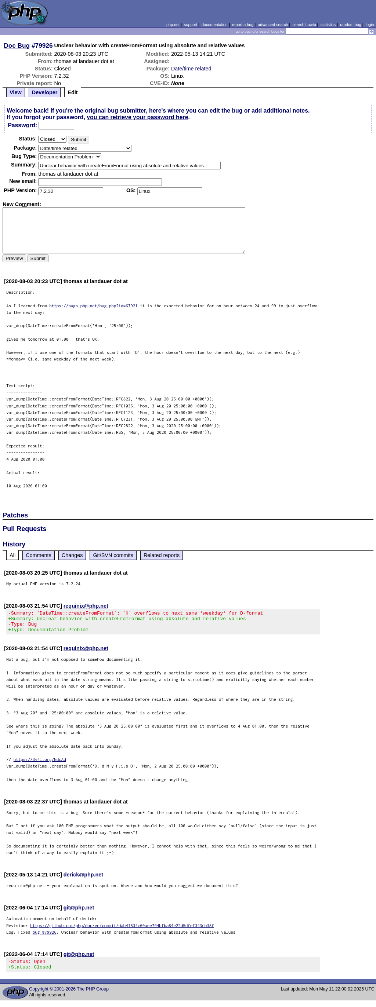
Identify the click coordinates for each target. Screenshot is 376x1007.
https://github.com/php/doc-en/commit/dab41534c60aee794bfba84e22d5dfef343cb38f (122, 929)
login (370, 24)
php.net (173, 24)
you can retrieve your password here (137, 117)
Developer (45, 92)
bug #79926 (45, 936)
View (16, 92)
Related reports (162, 555)
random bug (350, 24)
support (190, 24)
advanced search (273, 24)
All (12, 555)
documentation (215, 24)
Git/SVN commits (113, 555)
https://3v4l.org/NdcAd (40, 763)
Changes (72, 555)
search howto (304, 24)
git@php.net (79, 912)
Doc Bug (17, 45)
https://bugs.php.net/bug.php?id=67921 (93, 305)
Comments (38, 555)
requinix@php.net (86, 606)
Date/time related (191, 69)
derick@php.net (83, 879)
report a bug (242, 24)
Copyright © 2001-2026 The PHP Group (69, 995)
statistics (328, 24)
